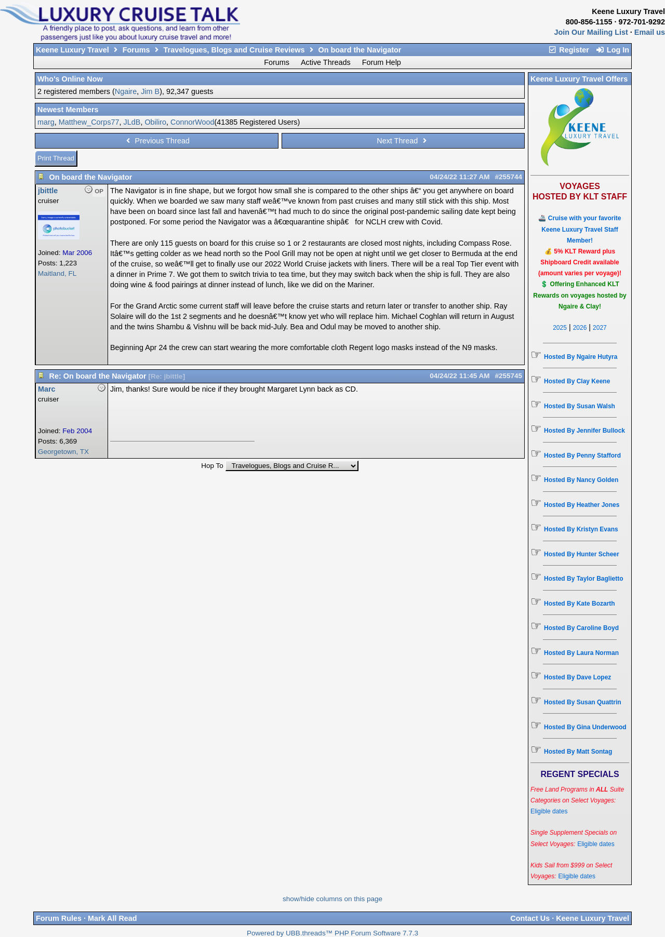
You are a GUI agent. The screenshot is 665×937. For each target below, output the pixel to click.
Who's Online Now (70, 79)
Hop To (212, 466)
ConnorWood (192, 122)
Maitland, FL (57, 273)
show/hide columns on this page (332, 899)
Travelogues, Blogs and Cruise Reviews (234, 50)
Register (568, 50)
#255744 (508, 177)
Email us (649, 32)
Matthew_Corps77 (89, 122)
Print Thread (55, 158)
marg (46, 122)
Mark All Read (112, 918)
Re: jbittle (167, 376)
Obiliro (155, 122)
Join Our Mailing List (591, 32)
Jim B (150, 91)
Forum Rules (59, 918)
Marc (47, 389)
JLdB (132, 122)
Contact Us (530, 918)
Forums (136, 50)
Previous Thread (157, 141)
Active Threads (326, 62)
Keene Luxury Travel (72, 50)
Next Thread (403, 141)
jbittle (48, 190)
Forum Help (381, 62)
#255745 (508, 376)
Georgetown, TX (63, 452)
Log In (612, 50)
